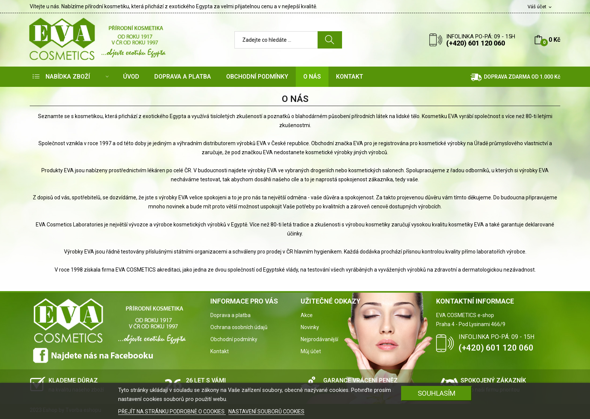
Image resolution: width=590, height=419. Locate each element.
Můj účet (311, 351)
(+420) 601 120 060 (475, 43)
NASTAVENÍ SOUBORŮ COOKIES (266, 411)
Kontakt (219, 351)
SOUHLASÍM (437, 393)
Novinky (310, 327)
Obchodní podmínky (233, 339)
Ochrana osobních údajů (239, 327)
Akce (307, 315)
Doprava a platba (230, 315)
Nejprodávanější (319, 339)
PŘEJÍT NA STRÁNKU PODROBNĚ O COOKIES (172, 411)
